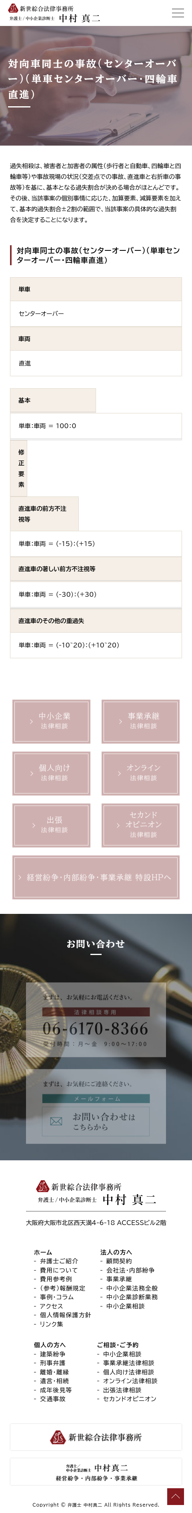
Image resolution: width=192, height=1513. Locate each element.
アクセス (52, 1306)
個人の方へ (50, 1345)
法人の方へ (116, 1252)
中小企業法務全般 (132, 1288)
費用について (59, 1270)
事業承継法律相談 (129, 1363)
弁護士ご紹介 (59, 1261)
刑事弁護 (53, 1363)
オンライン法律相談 (130, 1381)
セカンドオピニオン (130, 1399)
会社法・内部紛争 (130, 1270)
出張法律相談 (122, 1390)
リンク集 (52, 1324)
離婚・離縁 (54, 1372)
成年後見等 (56, 1390)
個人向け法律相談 (128, 1372)
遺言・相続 (54, 1381)
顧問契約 (119, 1261)
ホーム (43, 1252)
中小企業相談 (125, 1306)
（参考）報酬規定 (63, 1288)
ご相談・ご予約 (118, 1345)
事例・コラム (57, 1297)
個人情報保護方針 (66, 1315)
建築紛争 (53, 1354)
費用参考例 (56, 1279)
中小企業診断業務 (132, 1297)
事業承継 (119, 1279)
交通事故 (53, 1399)
